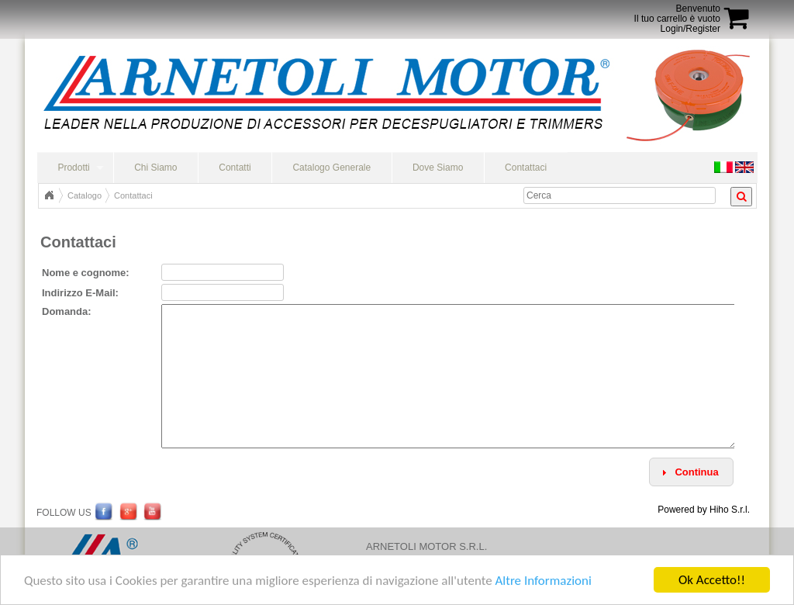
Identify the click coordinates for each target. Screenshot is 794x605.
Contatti (234, 167)
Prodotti (73, 167)
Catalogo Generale (331, 167)
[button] (691, 472)
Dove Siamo (438, 167)
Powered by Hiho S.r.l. (704, 509)
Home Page (49, 195)
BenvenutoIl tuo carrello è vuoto (677, 13)
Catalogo (84, 195)
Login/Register (690, 28)
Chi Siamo (155, 167)
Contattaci (526, 167)
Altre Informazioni (543, 580)
